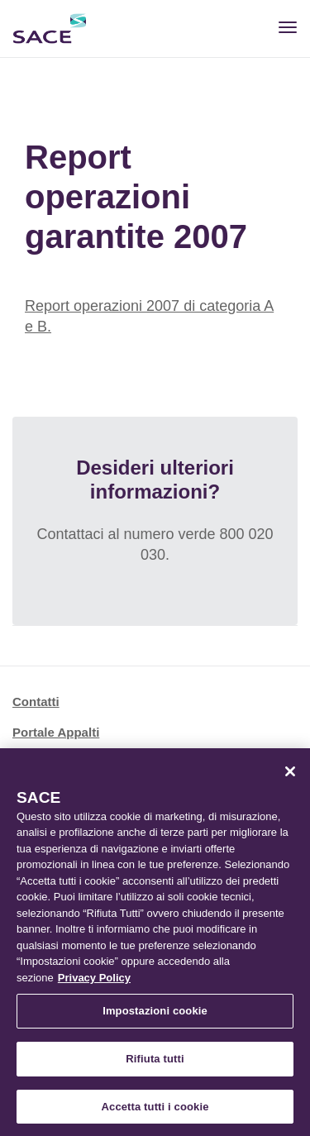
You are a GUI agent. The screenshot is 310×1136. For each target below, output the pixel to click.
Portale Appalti (55, 732)
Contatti (36, 701)
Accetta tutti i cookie (155, 1109)
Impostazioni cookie (155, 1014)
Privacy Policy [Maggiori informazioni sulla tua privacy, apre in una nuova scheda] (94, 980)
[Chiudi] (290, 774)
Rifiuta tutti (155, 1061)
